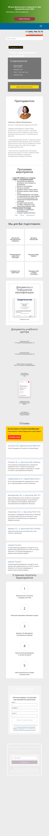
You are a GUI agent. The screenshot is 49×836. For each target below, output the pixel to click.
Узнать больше (24, 19)
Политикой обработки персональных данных (24, 730)
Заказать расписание (24, 720)
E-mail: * (14, 713)
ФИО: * (14, 702)
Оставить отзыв (14, 437)
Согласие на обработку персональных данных (24, 770)
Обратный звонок (34, 35)
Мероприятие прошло (24, 87)
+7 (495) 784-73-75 (34, 31)
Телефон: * (15, 707)
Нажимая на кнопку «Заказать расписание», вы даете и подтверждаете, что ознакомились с (25, 727)
